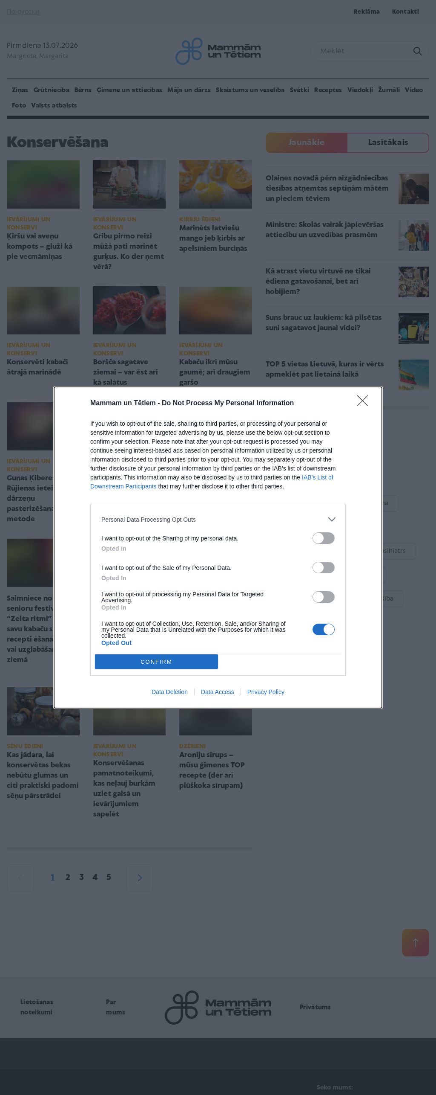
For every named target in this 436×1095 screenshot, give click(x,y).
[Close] (365, 403)
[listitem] (218, 519)
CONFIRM (156, 662)
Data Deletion (170, 691)
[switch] (324, 538)
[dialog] (218, 547)
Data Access (217, 691)
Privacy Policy (265, 691)
